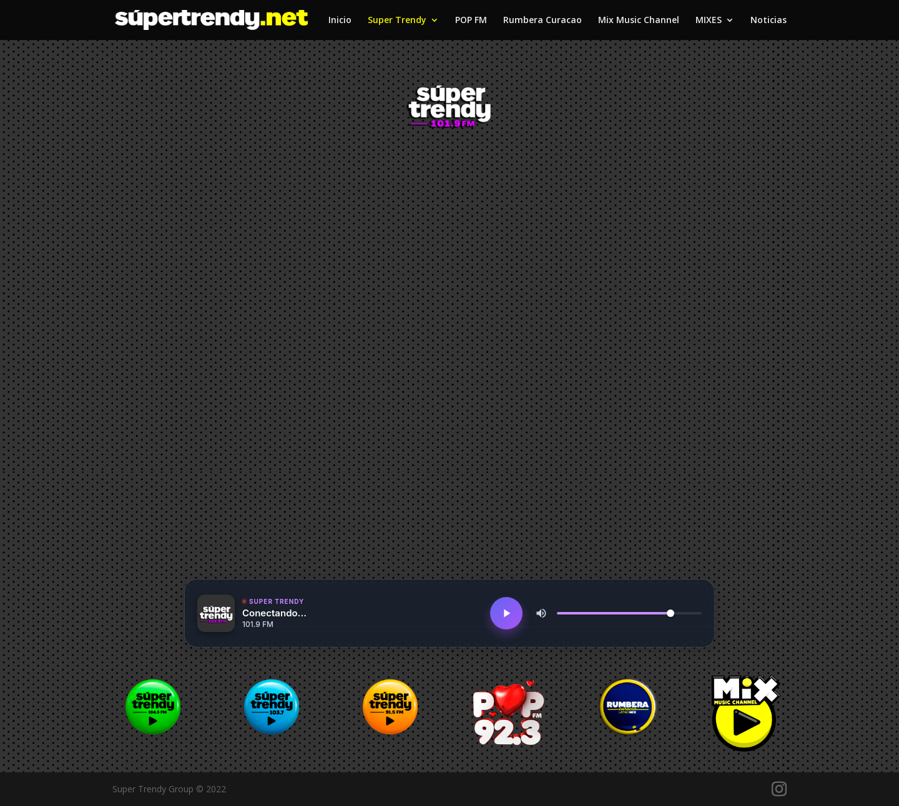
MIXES (708, 21)
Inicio (339, 21)
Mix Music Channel (638, 21)
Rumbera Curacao (542, 21)
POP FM (471, 21)
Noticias (768, 21)
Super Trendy (397, 21)
